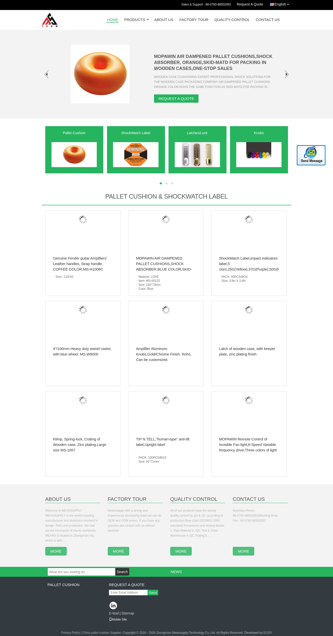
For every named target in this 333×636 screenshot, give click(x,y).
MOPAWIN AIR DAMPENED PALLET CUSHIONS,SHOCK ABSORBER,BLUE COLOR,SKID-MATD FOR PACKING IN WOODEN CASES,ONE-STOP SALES (165, 269)
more (56, 551)
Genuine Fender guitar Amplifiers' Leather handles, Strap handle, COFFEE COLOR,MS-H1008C (80, 263)
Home (112, 20)
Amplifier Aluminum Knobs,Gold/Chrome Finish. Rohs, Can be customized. (163, 354)
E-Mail (114, 613)
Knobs (259, 133)
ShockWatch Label (135, 133)
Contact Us (268, 20)
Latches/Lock (197, 133)
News (176, 572)
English (283, 3)
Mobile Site (118, 619)
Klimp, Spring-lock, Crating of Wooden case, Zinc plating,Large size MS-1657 (79, 444)
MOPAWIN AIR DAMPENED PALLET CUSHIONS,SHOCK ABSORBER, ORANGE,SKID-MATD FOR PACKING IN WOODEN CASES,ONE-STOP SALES (213, 62)
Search (122, 572)
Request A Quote (250, 4)
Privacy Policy (70, 633)
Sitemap (127, 613)
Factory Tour (193, 20)
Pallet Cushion (74, 133)
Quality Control (232, 20)
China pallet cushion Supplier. (102, 633)
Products (134, 20)
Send (153, 593)
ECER (268, 633)
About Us (163, 20)
